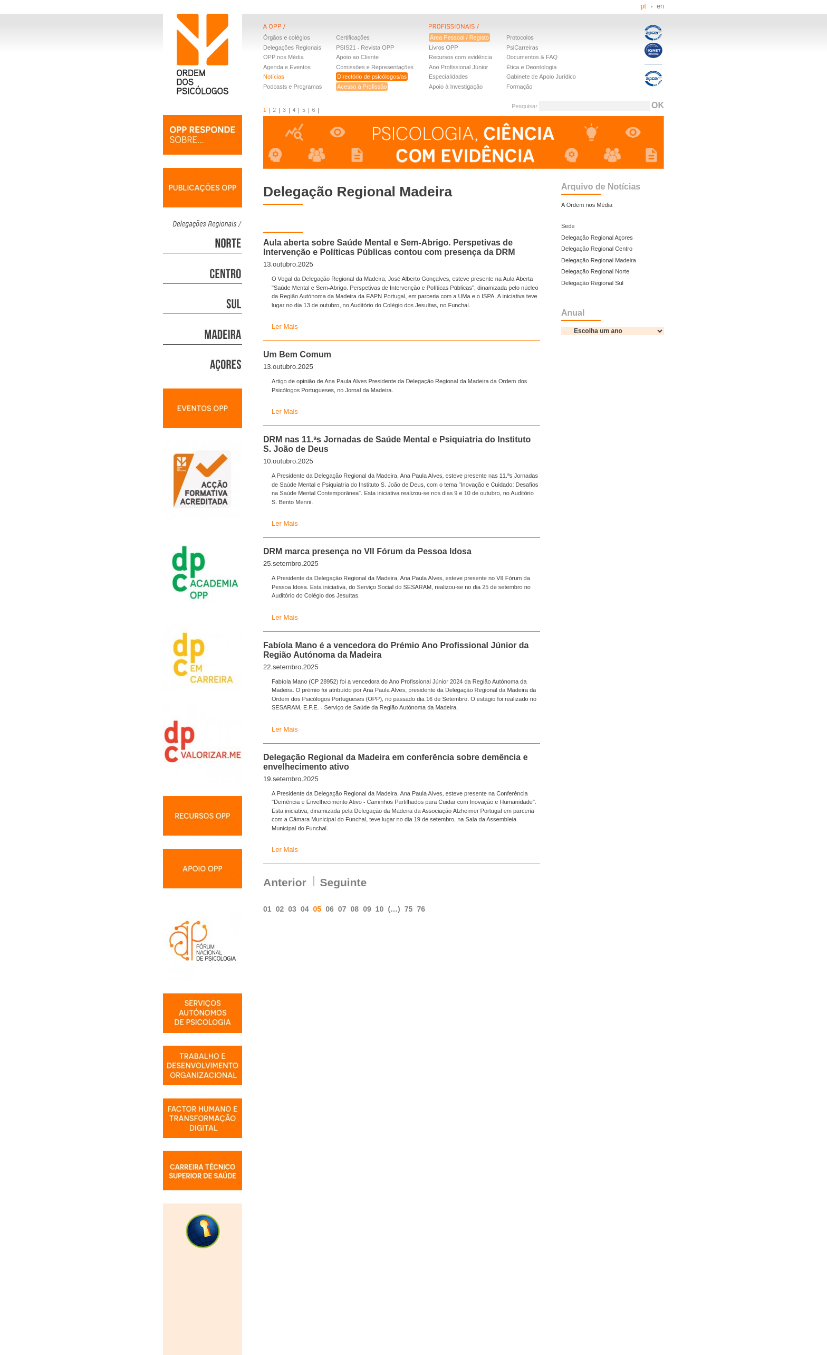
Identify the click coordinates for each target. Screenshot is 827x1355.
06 (329, 909)
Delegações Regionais (292, 47)
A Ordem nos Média (586, 205)
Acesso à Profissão (362, 86)
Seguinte (343, 882)
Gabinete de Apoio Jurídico (541, 76)
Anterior (284, 882)
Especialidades (448, 76)
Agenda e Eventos (287, 67)
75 (409, 909)
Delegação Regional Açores (597, 237)
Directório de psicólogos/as (372, 76)
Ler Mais (285, 326)
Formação (519, 86)
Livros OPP (443, 47)
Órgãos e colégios (286, 37)
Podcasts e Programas (292, 86)
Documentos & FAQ (531, 57)
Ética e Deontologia (531, 67)
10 (380, 909)
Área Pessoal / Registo (459, 37)
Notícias (273, 76)
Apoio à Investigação (456, 86)
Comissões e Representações (375, 67)
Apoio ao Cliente (357, 57)
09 (367, 909)
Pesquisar (524, 106)
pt (643, 6)
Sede (568, 226)
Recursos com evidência (460, 57)
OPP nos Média (283, 57)
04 (305, 909)
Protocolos (520, 37)
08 (354, 909)
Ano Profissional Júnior (458, 67)
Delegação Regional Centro (596, 248)
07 (342, 909)
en (660, 6)
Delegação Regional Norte (595, 271)
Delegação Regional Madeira (598, 260)
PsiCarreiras (522, 47)
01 (267, 909)
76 (421, 909)
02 (280, 909)
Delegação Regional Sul (592, 283)
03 (292, 909)
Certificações (353, 37)
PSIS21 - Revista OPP (365, 47)
